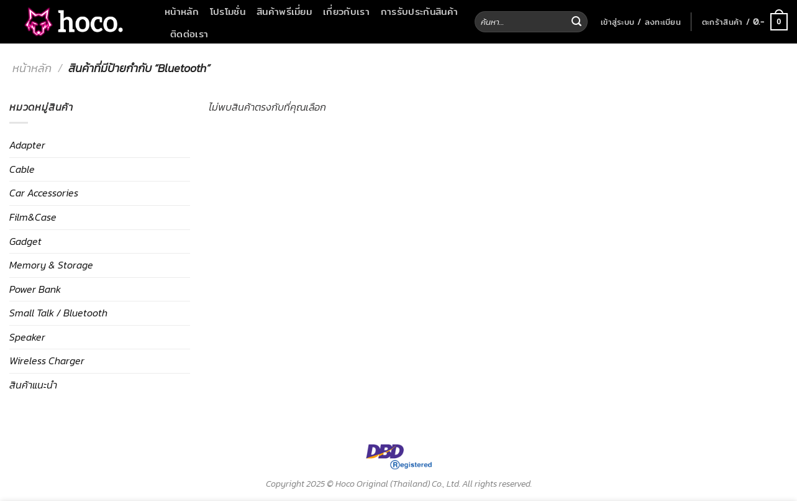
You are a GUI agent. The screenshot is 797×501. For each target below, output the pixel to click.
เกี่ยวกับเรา (346, 11)
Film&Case (33, 216)
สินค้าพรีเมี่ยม (284, 11)
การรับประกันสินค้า (419, 11)
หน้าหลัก (182, 11)
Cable (22, 169)
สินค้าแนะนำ (33, 384)
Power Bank (35, 289)
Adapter (27, 144)
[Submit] (576, 21)
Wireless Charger (46, 360)
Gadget (25, 241)
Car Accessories (43, 192)
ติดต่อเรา (189, 33)
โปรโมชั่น (227, 11)
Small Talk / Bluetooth (58, 312)
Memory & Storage (51, 264)
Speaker (27, 336)
